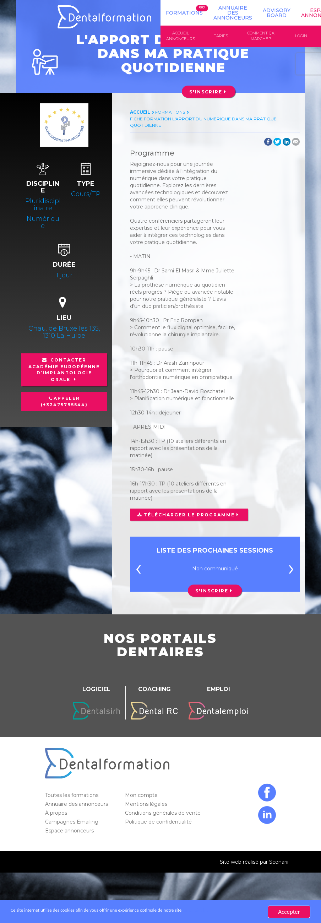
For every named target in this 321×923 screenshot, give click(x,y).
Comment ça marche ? (260, 36)
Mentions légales (147, 805)
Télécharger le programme (188, 515)
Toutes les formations (72, 796)
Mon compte (142, 796)
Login (301, 36)
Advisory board (276, 12)
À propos (57, 813)
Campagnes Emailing (72, 822)
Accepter (289, 912)
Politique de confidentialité (159, 822)
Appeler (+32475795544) (64, 402)
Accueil (140, 112)
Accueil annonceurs (180, 36)
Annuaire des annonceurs (232, 13)
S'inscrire (205, 92)
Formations (184, 13)
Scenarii (278, 862)
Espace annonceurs (70, 831)
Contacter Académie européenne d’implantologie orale (64, 370)
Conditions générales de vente (163, 813)
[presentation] (138, 570)
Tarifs (221, 36)
